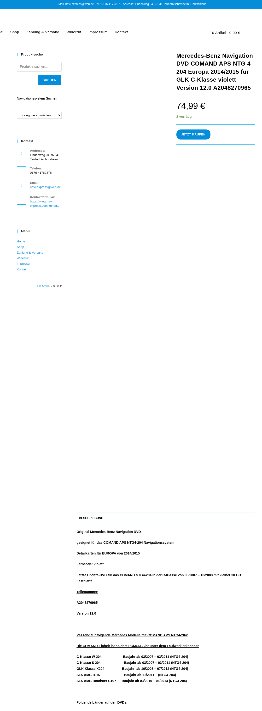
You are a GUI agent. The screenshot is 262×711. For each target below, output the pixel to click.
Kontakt (121, 32)
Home (21, 241)
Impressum (98, 32)
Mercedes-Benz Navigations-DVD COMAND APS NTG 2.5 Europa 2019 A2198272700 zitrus (226, 623)
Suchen (50, 80)
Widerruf (74, 32)
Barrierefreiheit (245, 693)
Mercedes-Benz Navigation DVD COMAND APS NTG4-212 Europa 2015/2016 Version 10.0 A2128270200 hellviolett (105, 625)
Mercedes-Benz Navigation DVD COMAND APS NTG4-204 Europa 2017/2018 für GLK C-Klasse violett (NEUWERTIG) (165, 625)
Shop (14, 32)
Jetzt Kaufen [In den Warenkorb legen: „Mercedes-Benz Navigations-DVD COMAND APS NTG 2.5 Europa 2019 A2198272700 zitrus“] (226, 650)
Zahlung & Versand (42, 32)
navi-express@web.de (45, 187)
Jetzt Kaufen (193, 134)
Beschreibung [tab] (91, 173)
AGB (179, 693)
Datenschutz (193, 693)
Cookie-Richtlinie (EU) (218, 693)
